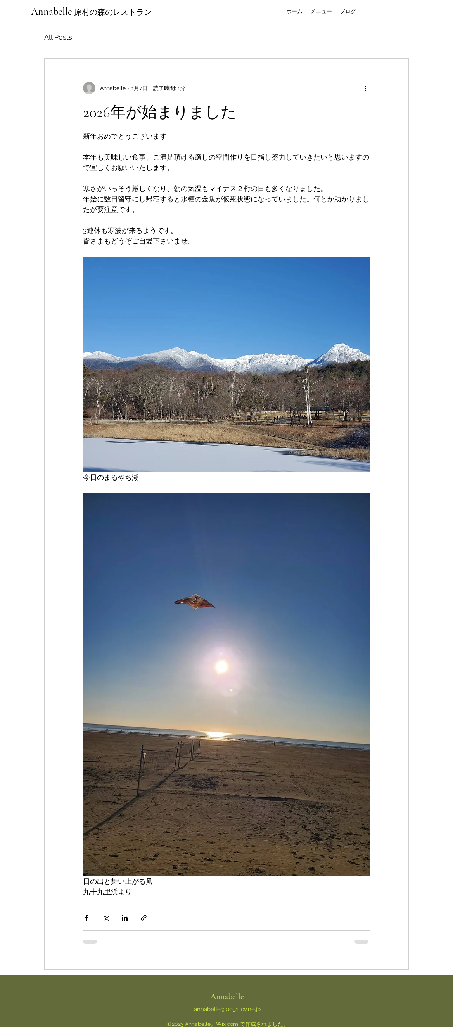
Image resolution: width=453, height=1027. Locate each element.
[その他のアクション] (365, 88)
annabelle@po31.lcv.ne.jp (227, 1009)
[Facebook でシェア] (86, 917)
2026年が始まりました (160, 112)
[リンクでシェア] (143, 917)
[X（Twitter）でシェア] (105, 917)
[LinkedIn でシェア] (124, 917)
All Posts (58, 37)
